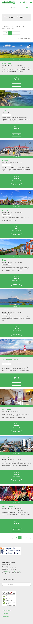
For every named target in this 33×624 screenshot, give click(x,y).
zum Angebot (16, 85)
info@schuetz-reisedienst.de (12, 571)
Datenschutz (6, 616)
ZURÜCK (27, 7)
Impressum (5, 613)
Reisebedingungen (7, 610)
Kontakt (4, 619)
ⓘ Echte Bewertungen (11, 605)
